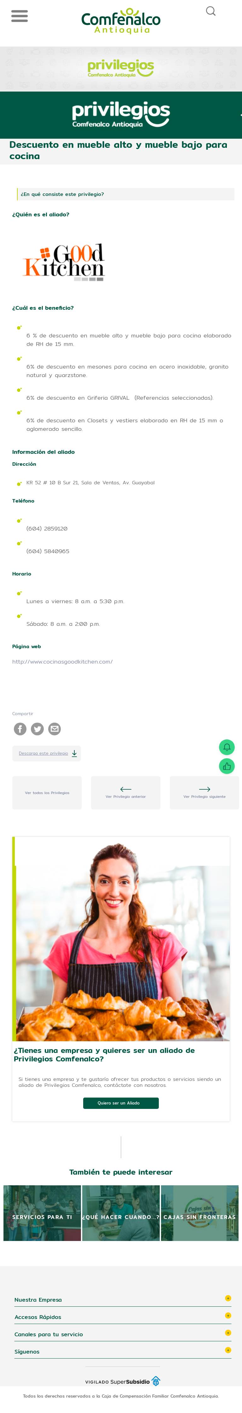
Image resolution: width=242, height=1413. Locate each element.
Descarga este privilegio (43, 753)
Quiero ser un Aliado (119, 1103)
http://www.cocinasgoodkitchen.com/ (62, 661)
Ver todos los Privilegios (47, 793)
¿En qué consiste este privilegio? (62, 194)
